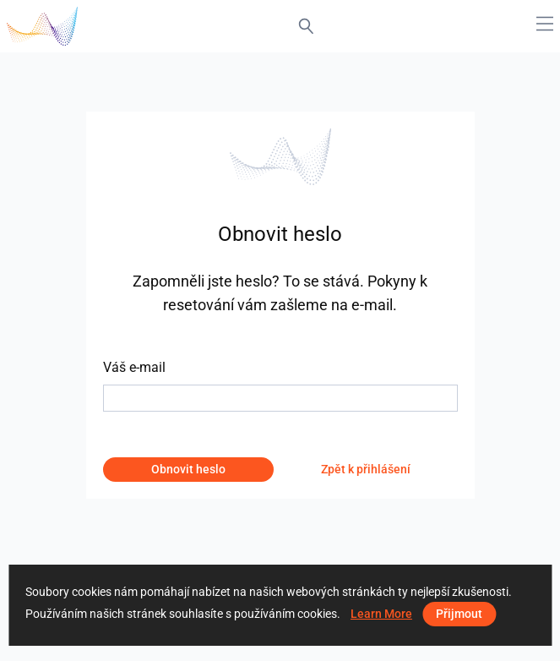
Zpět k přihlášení (365, 469)
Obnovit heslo (188, 469)
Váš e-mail (134, 367)
